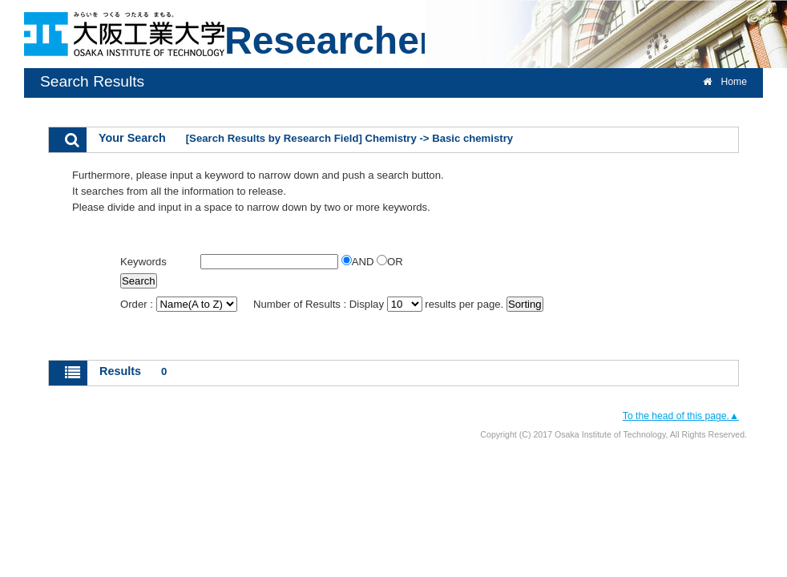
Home (725, 81)
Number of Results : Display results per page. (380, 304)
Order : (180, 304)
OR (390, 262)
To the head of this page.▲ (681, 416)
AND (359, 262)
